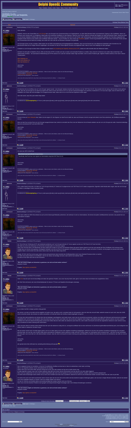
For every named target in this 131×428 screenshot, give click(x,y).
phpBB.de (72, 425)
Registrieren (124, 5)
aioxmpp (35, 73)
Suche (121, 6)
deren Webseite (31, 117)
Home (57, 8)
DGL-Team (10, 16)
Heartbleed (81, 38)
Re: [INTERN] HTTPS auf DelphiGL (33, 85)
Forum (66, 8)
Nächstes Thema (124, 22)
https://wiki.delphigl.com (23, 60)
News (14, 13)
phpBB (61, 424)
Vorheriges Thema (117, 22)
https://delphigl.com (22, 58)
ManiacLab (29, 73)
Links (54, 8)
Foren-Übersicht (5, 13)
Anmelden (118, 5)
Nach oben (5, 82)
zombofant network (21, 74)
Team (62, 8)
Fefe (22, 278)
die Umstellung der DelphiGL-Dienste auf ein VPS (66, 48)
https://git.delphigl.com (23, 62)
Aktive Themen (126, 12)
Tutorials (45, 8)
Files (40, 8)
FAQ (117, 6)
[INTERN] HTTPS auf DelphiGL (15, 15)
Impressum (74, 8)
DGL (11, 13)
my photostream (29, 74)
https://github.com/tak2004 (29, 267)
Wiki (70, 8)
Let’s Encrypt (42, 33)
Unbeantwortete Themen (117, 12)
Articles (49, 8)
